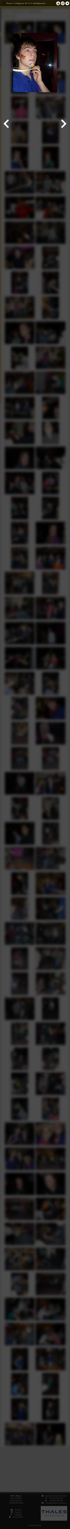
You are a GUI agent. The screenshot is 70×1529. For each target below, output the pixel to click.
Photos (9, 3)
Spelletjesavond (39, 3)
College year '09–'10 (22, 3)
